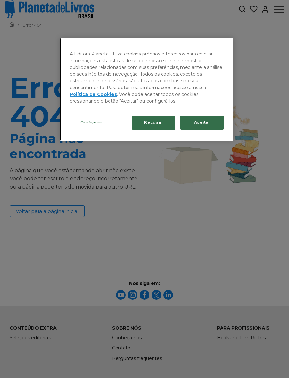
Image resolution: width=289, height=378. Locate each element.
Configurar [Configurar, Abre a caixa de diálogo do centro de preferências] (91, 122)
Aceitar (202, 122)
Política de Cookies (93, 94)
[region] (146, 89)
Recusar (153, 122)
